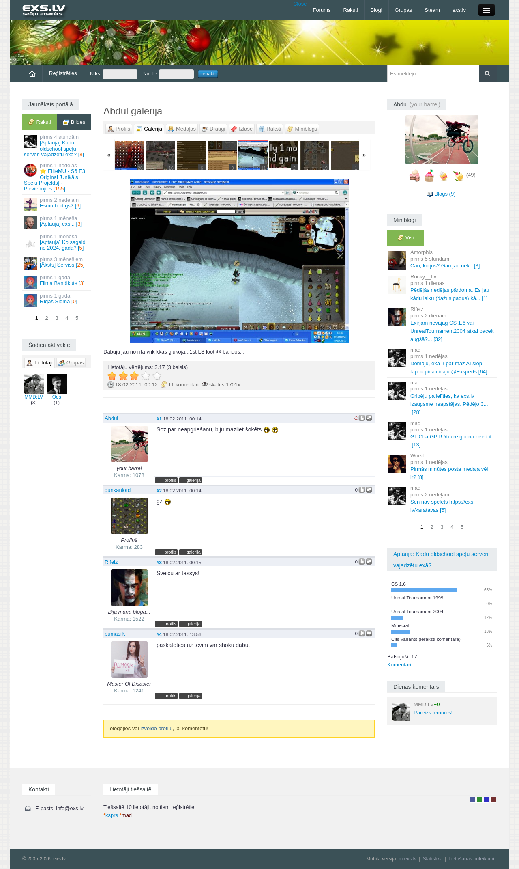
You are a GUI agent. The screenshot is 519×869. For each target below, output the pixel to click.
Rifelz (111, 562)
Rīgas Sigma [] (57, 300)
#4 (159, 634)
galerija (193, 480)
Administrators (493, 800)
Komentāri (399, 665)
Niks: (113, 74)
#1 (159, 418)
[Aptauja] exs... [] (57, 222)
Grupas (403, 10)
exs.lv (459, 10)
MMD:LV (34, 387)
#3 (159, 562)
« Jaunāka (148, 261)
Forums (321, 10)
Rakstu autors (479, 800)
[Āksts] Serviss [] (57, 263)
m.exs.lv (407, 859)
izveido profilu (156, 728)
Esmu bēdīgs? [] (57, 204)
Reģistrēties (63, 73)
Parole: (168, 74)
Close (300, 4)
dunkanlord (118, 490)
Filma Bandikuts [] (57, 281)
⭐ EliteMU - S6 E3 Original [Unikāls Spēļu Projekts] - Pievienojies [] (57, 177)
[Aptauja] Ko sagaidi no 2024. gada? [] (57, 242)
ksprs (110, 815)
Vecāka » (330, 261)
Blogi (376, 10)
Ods (57, 387)
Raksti (350, 10)
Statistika (432, 859)
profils (170, 480)
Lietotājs (473, 800)
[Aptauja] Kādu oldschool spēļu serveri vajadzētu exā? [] (57, 145)
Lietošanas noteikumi (471, 859)
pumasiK (115, 634)
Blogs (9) (444, 194)
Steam (432, 10)
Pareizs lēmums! (422, 711)
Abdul (111, 418)
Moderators (486, 800)
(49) (471, 175)
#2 (159, 490)
